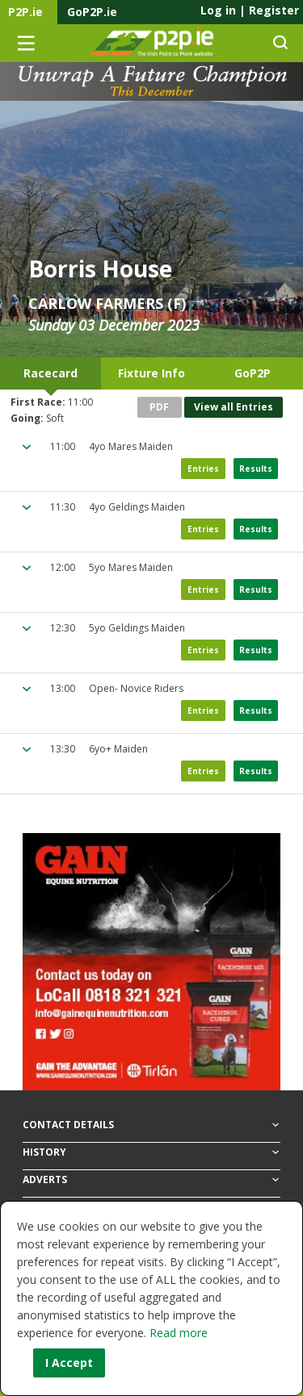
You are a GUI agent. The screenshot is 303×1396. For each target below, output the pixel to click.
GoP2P (252, 373)
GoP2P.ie (92, 11)
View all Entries (233, 407)
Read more (178, 1332)
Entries (203, 468)
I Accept (69, 1362)
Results (255, 468)
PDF (159, 407)
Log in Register (249, 10)
